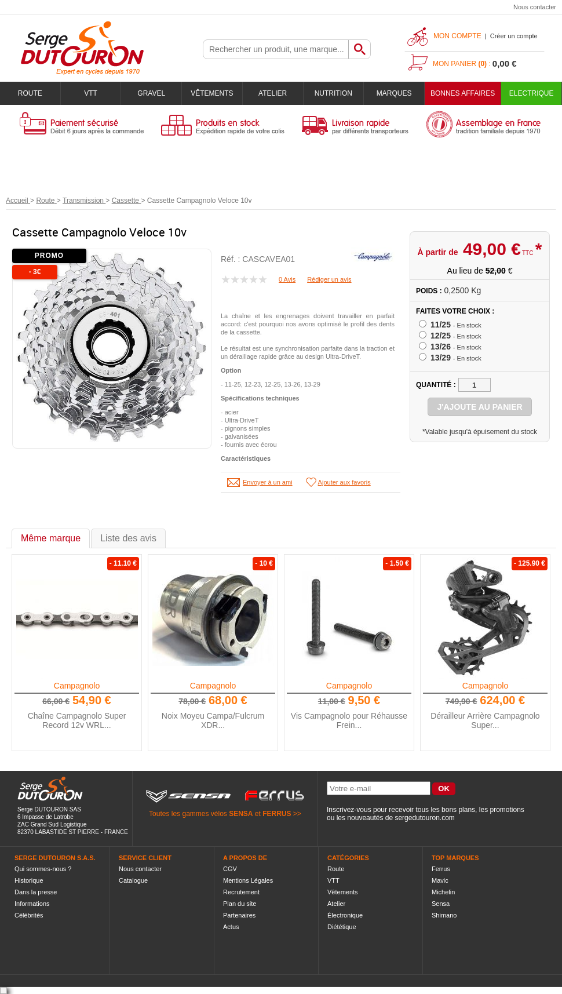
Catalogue (133, 880)
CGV (230, 868)
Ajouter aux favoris (344, 482)
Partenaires (239, 915)
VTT (90, 93)
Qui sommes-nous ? (42, 868)
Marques (394, 93)
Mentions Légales (248, 880)
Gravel (151, 93)
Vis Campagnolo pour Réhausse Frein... (349, 720)
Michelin (443, 892)
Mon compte (457, 36)
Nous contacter (534, 6)
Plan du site (239, 903)
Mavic (440, 880)
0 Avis (287, 279)
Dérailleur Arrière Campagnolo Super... (484, 720)
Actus (231, 926)
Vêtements (212, 93)
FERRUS (276, 814)
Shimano (444, 915)
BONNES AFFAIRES (462, 93)
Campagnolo (77, 685)
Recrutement (241, 892)
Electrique (531, 93)
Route (30, 93)
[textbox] (275, 49)
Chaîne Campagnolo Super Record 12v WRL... (77, 720)
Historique (28, 880)
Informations (32, 903)
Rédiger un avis (329, 279)
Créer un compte (514, 35)
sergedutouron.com (424, 818)
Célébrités (28, 915)
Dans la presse (35, 892)
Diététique (341, 926)
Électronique (345, 915)
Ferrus (441, 868)
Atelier (272, 93)
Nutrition (333, 93)
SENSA (241, 814)
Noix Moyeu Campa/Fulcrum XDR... (213, 720)
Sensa (441, 903)
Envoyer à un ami (268, 482)
